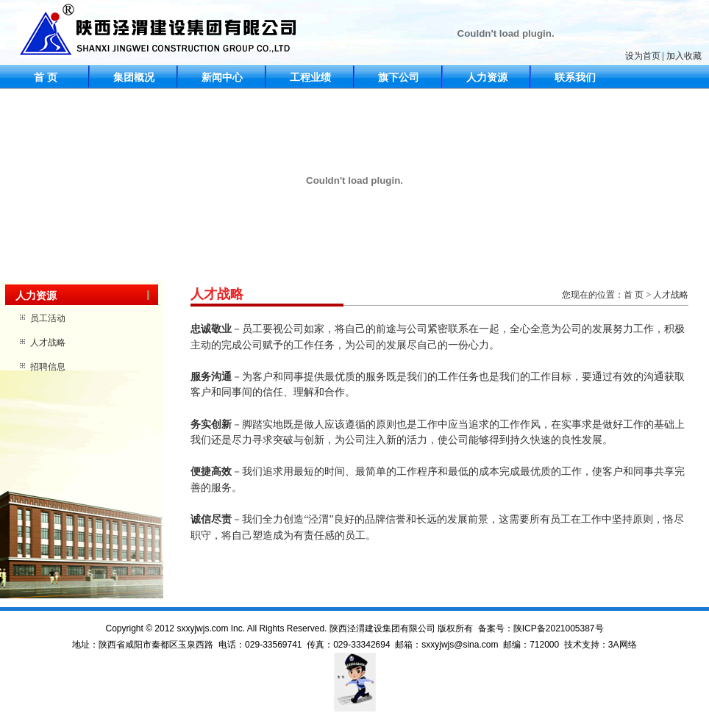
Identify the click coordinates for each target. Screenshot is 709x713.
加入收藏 (684, 56)
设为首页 (642, 56)
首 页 (45, 77)
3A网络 (622, 644)
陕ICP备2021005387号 (558, 628)
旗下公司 (398, 77)
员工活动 (47, 318)
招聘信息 (47, 367)
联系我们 (575, 77)
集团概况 (133, 77)
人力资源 (486, 77)
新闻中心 (222, 77)
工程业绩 (310, 77)
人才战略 (47, 342)
